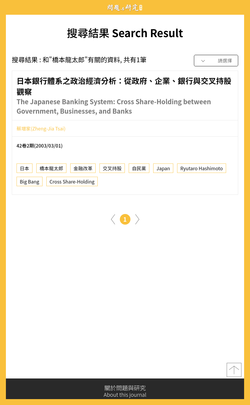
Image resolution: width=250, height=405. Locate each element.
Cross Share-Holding (72, 183)
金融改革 (82, 169)
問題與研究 (125, 7)
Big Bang (29, 183)
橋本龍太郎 (51, 169)
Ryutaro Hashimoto (201, 169)
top (234, 371)
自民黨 (139, 169)
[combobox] (216, 61)
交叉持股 (112, 169)
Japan (163, 169)
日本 (24, 169)
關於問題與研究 (125, 391)
